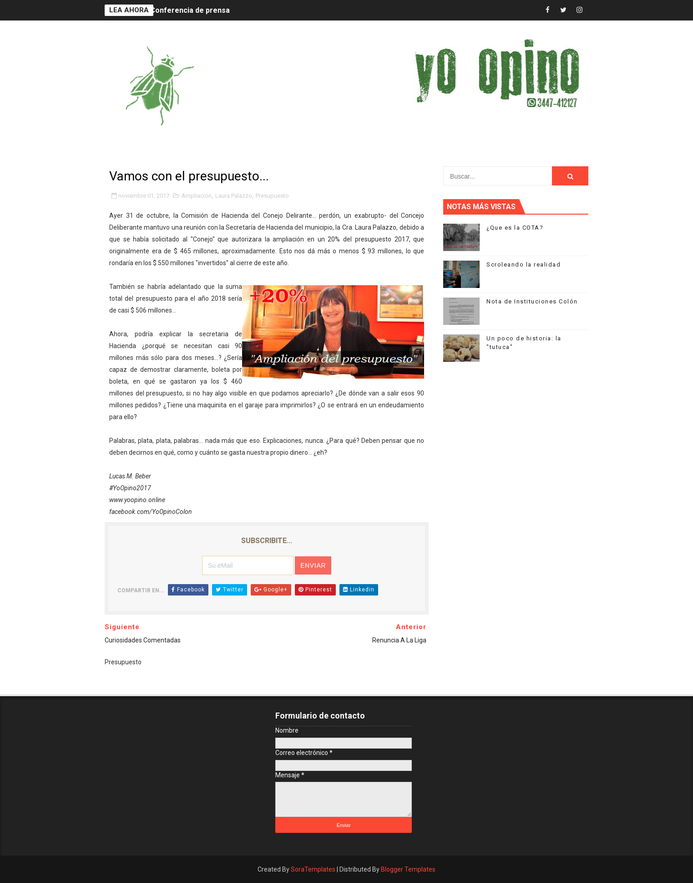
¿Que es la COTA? (514, 227)
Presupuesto (272, 195)
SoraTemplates (313, 869)
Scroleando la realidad (523, 264)
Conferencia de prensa (190, 10)
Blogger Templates (408, 869)
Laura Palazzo (233, 195)
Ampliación (197, 195)
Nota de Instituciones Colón (532, 301)
